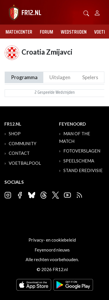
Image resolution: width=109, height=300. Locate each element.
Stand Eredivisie (83, 170)
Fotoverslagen (81, 150)
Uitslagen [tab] (59, 77)
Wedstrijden (74, 32)
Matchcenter (19, 32)
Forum (46, 32)
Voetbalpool (25, 163)
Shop (15, 133)
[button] (86, 12)
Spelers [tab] (90, 77)
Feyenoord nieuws (52, 249)
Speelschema (78, 160)
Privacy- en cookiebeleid (52, 239)
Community (22, 143)
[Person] (97, 12)
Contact (19, 153)
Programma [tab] (24, 77)
